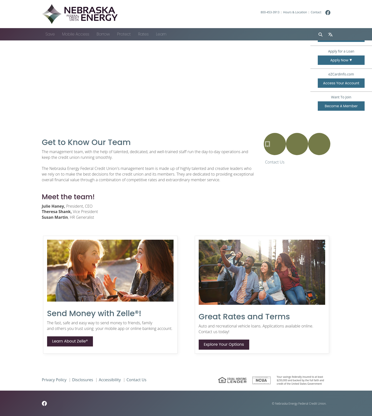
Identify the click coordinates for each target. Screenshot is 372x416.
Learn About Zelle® (70, 341)
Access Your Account (341, 83)
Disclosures (82, 379)
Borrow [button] (103, 34)
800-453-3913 (270, 12)
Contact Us (274, 162)
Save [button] (50, 34)
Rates (143, 34)
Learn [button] (161, 34)
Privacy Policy (54, 379)
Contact (316, 12)
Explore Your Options (224, 344)
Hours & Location (295, 12)
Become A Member (345, 107)
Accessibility (110, 379)
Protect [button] (124, 34)
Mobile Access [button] (75, 34)
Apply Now (339, 60)
